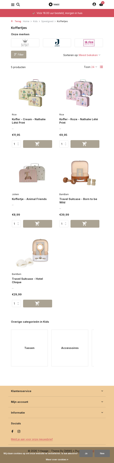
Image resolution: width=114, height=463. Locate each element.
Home (27, 21)
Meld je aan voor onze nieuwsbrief (32, 439)
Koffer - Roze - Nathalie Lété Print (78, 121)
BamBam (64, 194)
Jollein (15, 194)
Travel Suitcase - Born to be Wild (78, 200)
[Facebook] (12, 431)
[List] (101, 66)
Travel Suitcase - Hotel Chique (27, 280)
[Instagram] (18, 431)
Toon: (87, 66)
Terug (16, 21)
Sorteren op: (70, 55)
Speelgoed (48, 21)
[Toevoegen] (37, 144)
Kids (36, 21)
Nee (102, 453)
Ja (86, 453)
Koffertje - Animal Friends (29, 199)
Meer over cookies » (57, 459)
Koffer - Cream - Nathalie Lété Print (29, 121)
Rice (14, 114)
